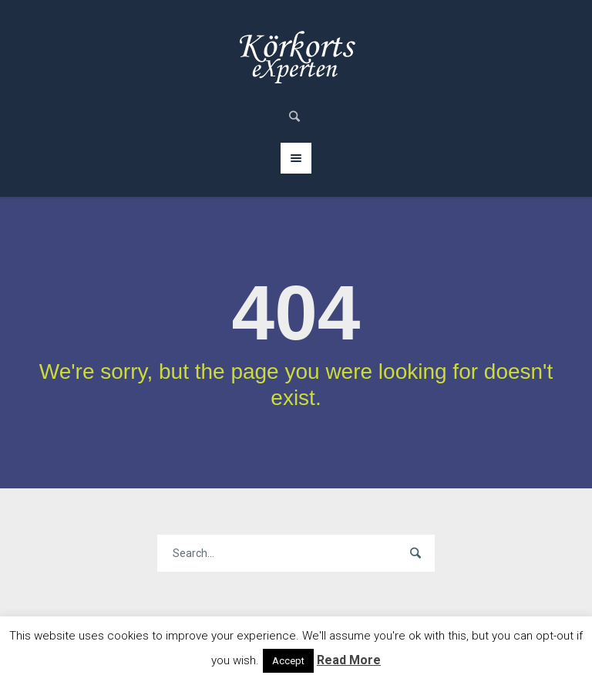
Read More (349, 660)
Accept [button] (288, 661)
